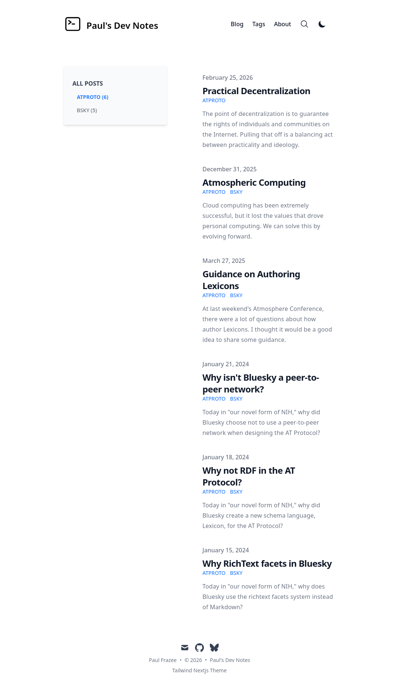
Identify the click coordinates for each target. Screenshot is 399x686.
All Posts (87, 83)
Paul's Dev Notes (230, 659)
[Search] (304, 24)
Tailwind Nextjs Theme (199, 670)
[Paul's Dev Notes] (111, 24)
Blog (237, 24)
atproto (214, 100)
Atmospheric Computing (254, 182)
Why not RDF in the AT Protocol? (248, 476)
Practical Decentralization (256, 91)
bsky (236, 191)
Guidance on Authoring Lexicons (251, 280)
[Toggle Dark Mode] (322, 24)
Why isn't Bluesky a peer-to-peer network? (260, 383)
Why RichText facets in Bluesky (267, 563)
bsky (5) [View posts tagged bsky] (87, 110)
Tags (258, 24)
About (282, 24)
